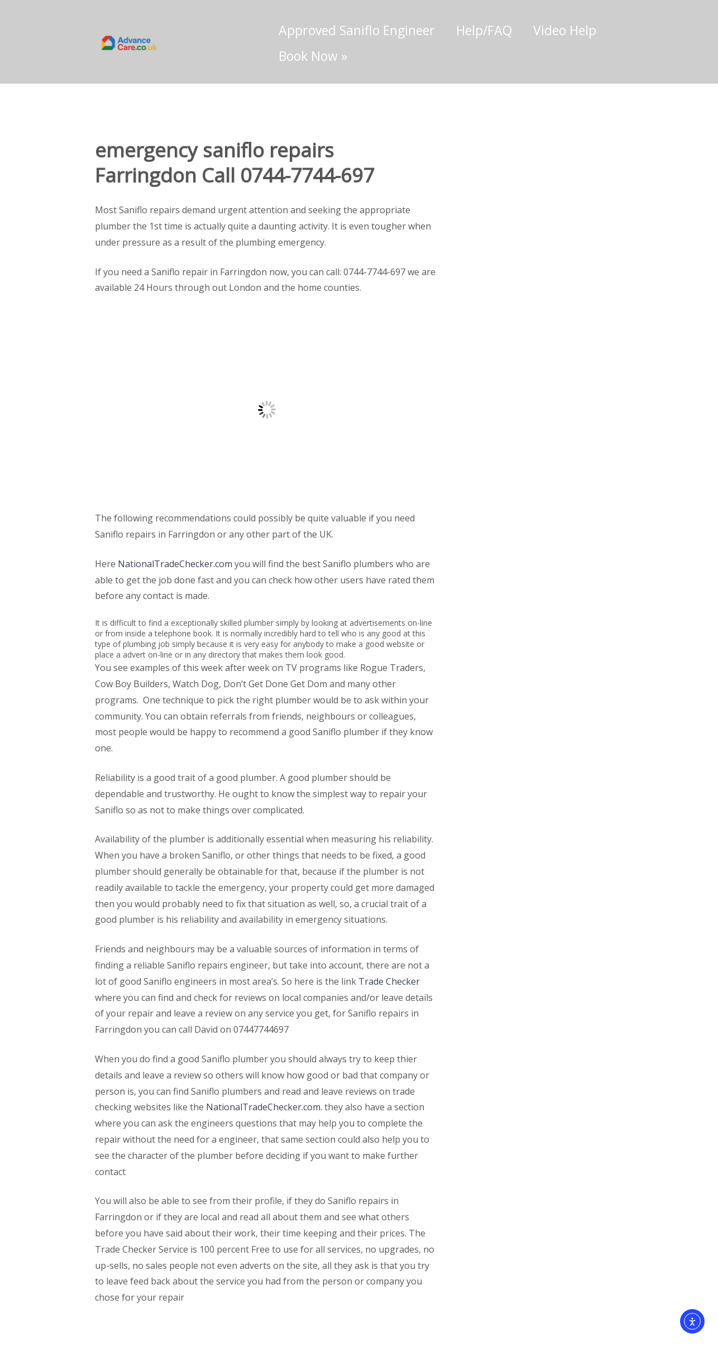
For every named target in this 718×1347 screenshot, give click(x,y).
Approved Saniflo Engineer (357, 30)
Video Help (564, 30)
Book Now (313, 56)
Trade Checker (389, 981)
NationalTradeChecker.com (175, 564)
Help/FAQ (484, 30)
